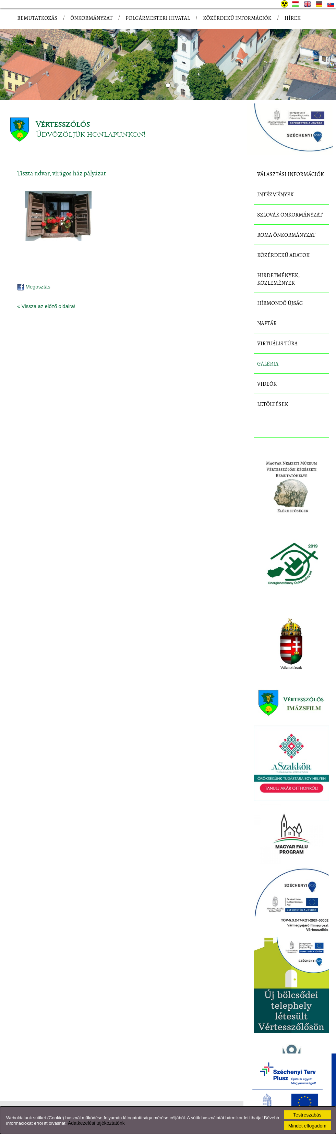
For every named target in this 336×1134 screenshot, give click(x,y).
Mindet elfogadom (307, 1126)
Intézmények (275, 194)
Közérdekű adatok (283, 255)
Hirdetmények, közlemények (278, 279)
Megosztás (33, 286)
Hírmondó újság (280, 303)
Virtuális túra (277, 343)
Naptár (267, 323)
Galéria (267, 364)
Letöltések (272, 404)
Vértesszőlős (63, 125)
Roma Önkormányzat (286, 235)
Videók (267, 384)
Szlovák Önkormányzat (290, 215)
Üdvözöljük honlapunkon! (90, 134)
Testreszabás (307, 1115)
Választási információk (290, 174)
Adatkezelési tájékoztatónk (96, 1123)
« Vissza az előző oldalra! (46, 306)
